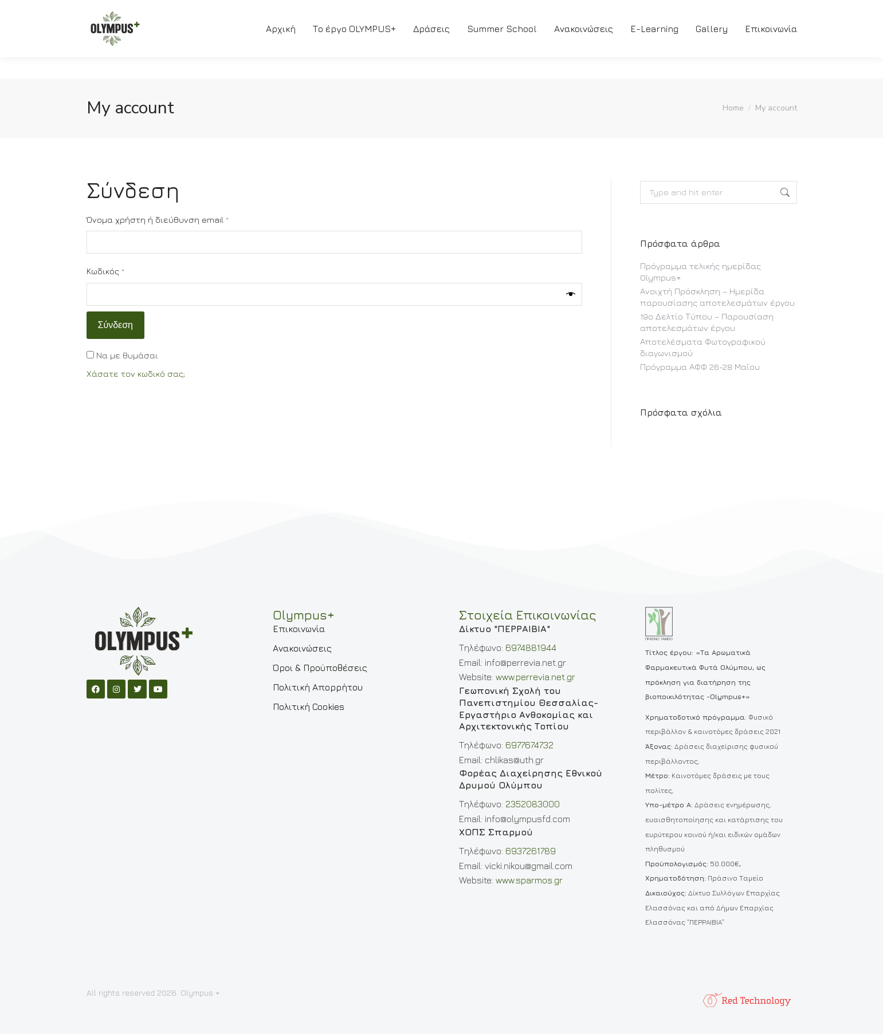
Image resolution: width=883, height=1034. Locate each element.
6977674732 (529, 745)
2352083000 (532, 804)
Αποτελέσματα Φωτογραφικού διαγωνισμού (703, 347)
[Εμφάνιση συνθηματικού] (570, 294)
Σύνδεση (115, 325)
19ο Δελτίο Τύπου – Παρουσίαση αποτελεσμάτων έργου (707, 322)
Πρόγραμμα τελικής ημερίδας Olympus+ (700, 271)
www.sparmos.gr (529, 880)
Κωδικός (128, 270)
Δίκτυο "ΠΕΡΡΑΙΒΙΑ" (504, 628)
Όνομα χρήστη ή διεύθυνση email (180, 219)
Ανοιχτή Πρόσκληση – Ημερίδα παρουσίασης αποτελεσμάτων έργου (717, 296)
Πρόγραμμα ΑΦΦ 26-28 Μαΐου (700, 367)
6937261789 (530, 851)
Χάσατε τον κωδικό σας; (136, 373)
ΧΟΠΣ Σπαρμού (496, 832)
